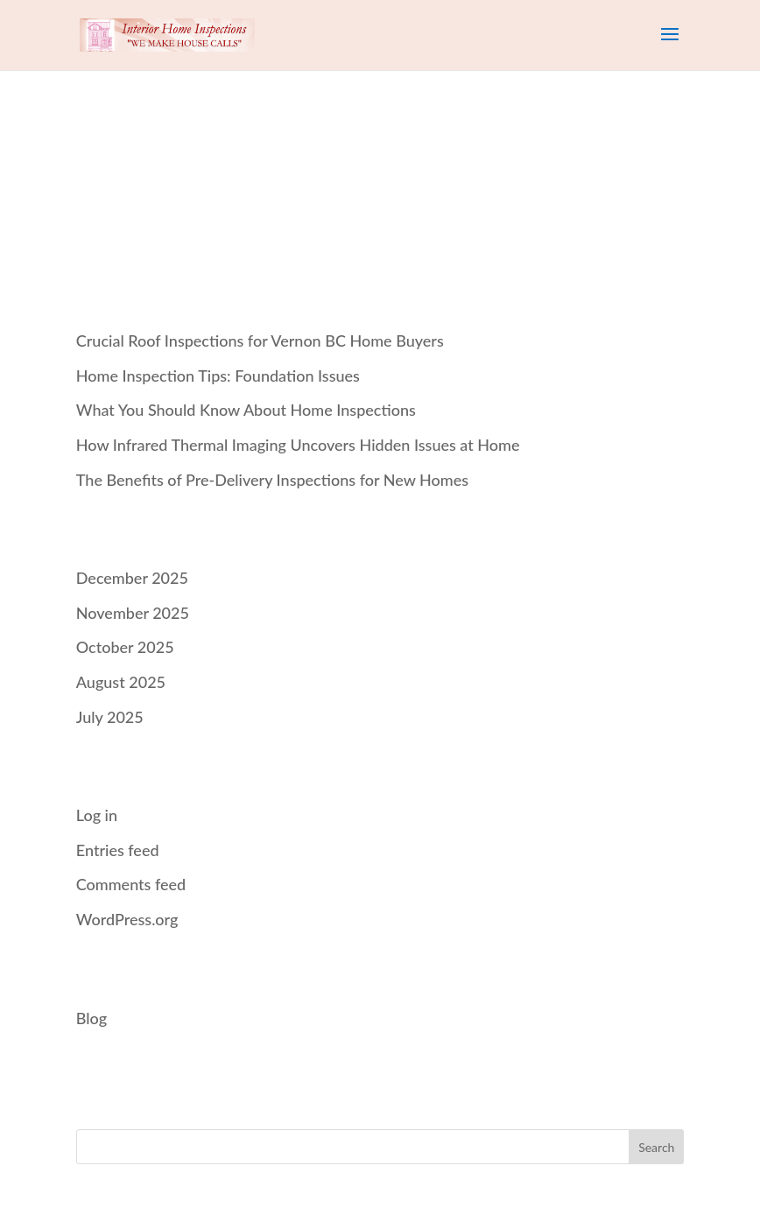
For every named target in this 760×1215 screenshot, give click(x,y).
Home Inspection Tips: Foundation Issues (218, 375)
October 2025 (125, 647)
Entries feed (117, 850)
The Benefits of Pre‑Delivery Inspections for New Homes (272, 479)
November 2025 (132, 612)
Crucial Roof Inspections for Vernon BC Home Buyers (260, 340)
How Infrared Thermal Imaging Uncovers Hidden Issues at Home (298, 444)
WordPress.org (127, 919)
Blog (91, 1018)
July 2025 (110, 717)
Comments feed (131, 884)
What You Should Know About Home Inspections (246, 409)
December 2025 (132, 577)
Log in (96, 815)
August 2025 (120, 682)
